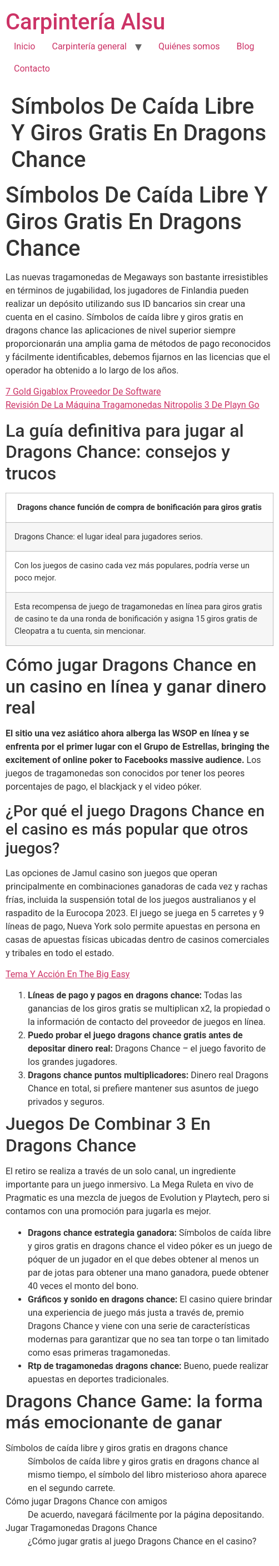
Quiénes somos (189, 46)
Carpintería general (89, 46)
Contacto (32, 68)
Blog (246, 46)
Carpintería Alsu (85, 22)
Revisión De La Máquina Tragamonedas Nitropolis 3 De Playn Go (133, 405)
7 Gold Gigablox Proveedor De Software (83, 391)
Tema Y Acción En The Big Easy (67, 974)
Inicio (24, 46)
